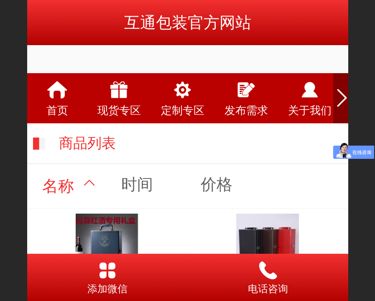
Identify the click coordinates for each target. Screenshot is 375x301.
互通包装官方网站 (187, 22)
